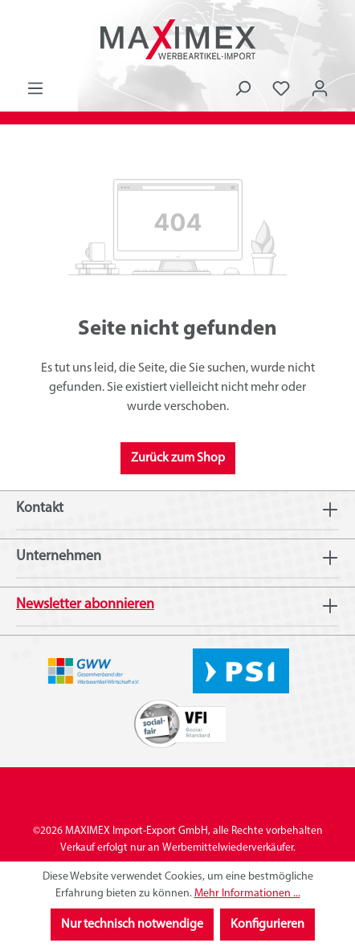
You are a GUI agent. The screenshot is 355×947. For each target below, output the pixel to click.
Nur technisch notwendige (132, 924)
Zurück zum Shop (178, 458)
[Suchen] (242, 88)
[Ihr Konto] (319, 88)
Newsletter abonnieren (85, 604)
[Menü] (35, 88)
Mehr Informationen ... (247, 894)
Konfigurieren (267, 924)
